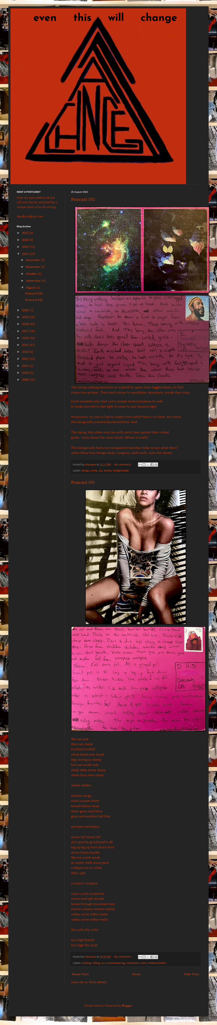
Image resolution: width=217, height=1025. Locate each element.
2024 (25, 240)
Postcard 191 (83, 482)
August (31, 287)
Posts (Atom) (97, 982)
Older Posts (191, 974)
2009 (25, 379)
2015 (25, 345)
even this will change (97, 18)
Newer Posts (80, 974)
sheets (107, 470)
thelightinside (121, 470)
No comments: (123, 464)
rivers (143, 963)
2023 (25, 247)
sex (100, 470)
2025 (25, 233)
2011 (25, 366)
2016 (25, 338)
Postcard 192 (83, 199)
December (33, 260)
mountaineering (115, 963)
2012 (25, 359)
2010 (25, 373)
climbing (86, 963)
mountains (132, 963)
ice (103, 963)
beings (85, 470)
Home (136, 974)
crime (94, 470)
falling (96, 963)
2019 (25, 317)
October (32, 274)
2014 (25, 352)
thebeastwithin (157, 963)
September (34, 281)
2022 (25, 254)
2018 (25, 324)
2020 (25, 310)
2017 (25, 331)
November (33, 267)
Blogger (127, 1005)
